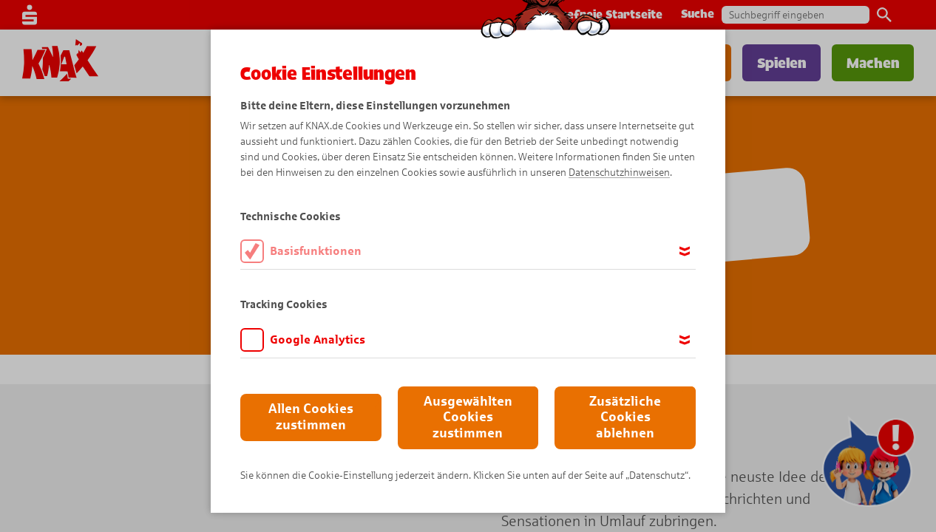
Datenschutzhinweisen (619, 172)
